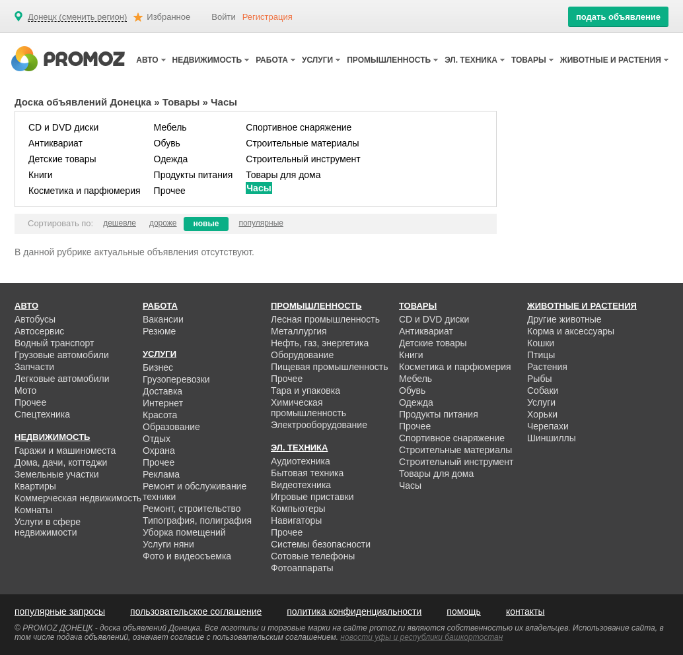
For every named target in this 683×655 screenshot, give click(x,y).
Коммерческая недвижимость (78, 498)
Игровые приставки (312, 496)
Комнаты (33, 510)
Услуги (541, 402)
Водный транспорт (54, 343)
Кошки (540, 343)
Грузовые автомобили (62, 355)
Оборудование (302, 355)
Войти (223, 17)
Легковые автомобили (62, 378)
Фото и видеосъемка (187, 556)
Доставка (162, 391)
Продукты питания (193, 175)
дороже (163, 223)
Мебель (170, 127)
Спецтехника (42, 414)
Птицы (541, 355)
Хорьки (542, 414)
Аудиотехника (300, 461)
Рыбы (539, 378)
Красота (160, 415)
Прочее (170, 190)
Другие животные (564, 319)
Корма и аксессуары (570, 331)
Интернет (163, 403)
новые (206, 223)
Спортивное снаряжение (298, 127)
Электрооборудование (319, 425)
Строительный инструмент (303, 159)
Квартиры (35, 486)
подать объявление (618, 17)
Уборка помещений (184, 532)
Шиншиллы (551, 438)
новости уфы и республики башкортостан (421, 637)
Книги (40, 175)
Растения (547, 366)
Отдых (156, 438)
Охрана (159, 450)
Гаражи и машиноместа (65, 450)
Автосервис (39, 331)
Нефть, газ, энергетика (320, 343)
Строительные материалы (302, 143)
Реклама (161, 474)
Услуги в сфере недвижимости (48, 527)
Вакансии (163, 319)
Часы (258, 188)
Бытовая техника (307, 473)
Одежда (171, 159)
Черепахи (548, 426)
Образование (171, 426)
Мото (25, 390)
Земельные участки (57, 474)
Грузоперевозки (176, 379)
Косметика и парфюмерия (84, 190)
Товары (181, 102)
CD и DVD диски (63, 127)
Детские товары (62, 159)
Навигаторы (296, 520)
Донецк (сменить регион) (77, 17)
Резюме (159, 331)
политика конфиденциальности (354, 611)
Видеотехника (301, 485)
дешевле (119, 223)
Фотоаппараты (302, 568)
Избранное (168, 17)
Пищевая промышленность (329, 366)
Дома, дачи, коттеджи (61, 462)
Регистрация (267, 17)
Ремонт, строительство (192, 508)
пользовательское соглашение (196, 611)
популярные (260, 223)
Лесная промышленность (325, 319)
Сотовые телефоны (313, 556)
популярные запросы (60, 611)
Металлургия (299, 331)
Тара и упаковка (305, 390)
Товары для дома (283, 175)
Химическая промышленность (308, 407)
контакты (525, 611)
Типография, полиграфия (197, 520)
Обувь (167, 143)
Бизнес (158, 367)
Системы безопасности (321, 544)
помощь (464, 611)
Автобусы (35, 319)
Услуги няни (168, 544)
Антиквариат (55, 143)
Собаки (542, 390)
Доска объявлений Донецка (83, 102)
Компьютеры (298, 508)
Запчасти (34, 366)
